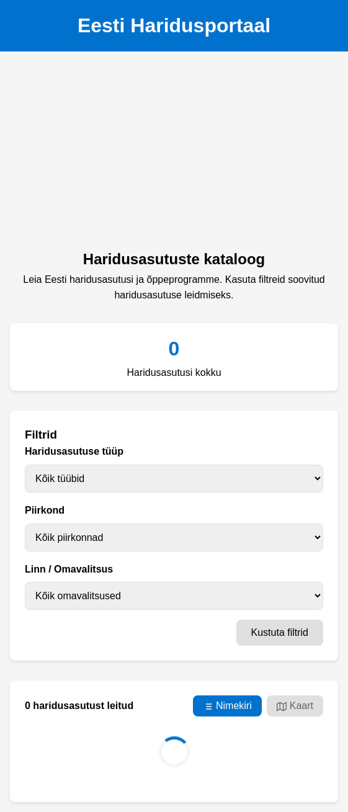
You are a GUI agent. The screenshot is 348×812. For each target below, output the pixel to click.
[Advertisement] (174, 154)
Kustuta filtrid (279, 632)
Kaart (295, 706)
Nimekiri (227, 706)
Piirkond (45, 510)
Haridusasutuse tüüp (74, 451)
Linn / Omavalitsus (69, 569)
